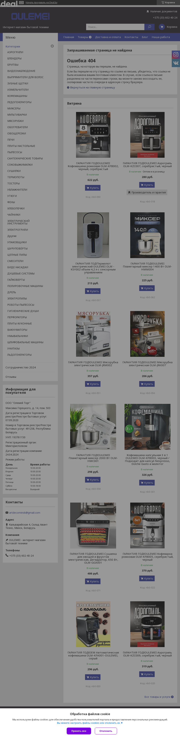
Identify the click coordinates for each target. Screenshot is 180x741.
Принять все (78, 731)
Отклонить (106, 731)
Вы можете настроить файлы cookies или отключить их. (88, 723)
